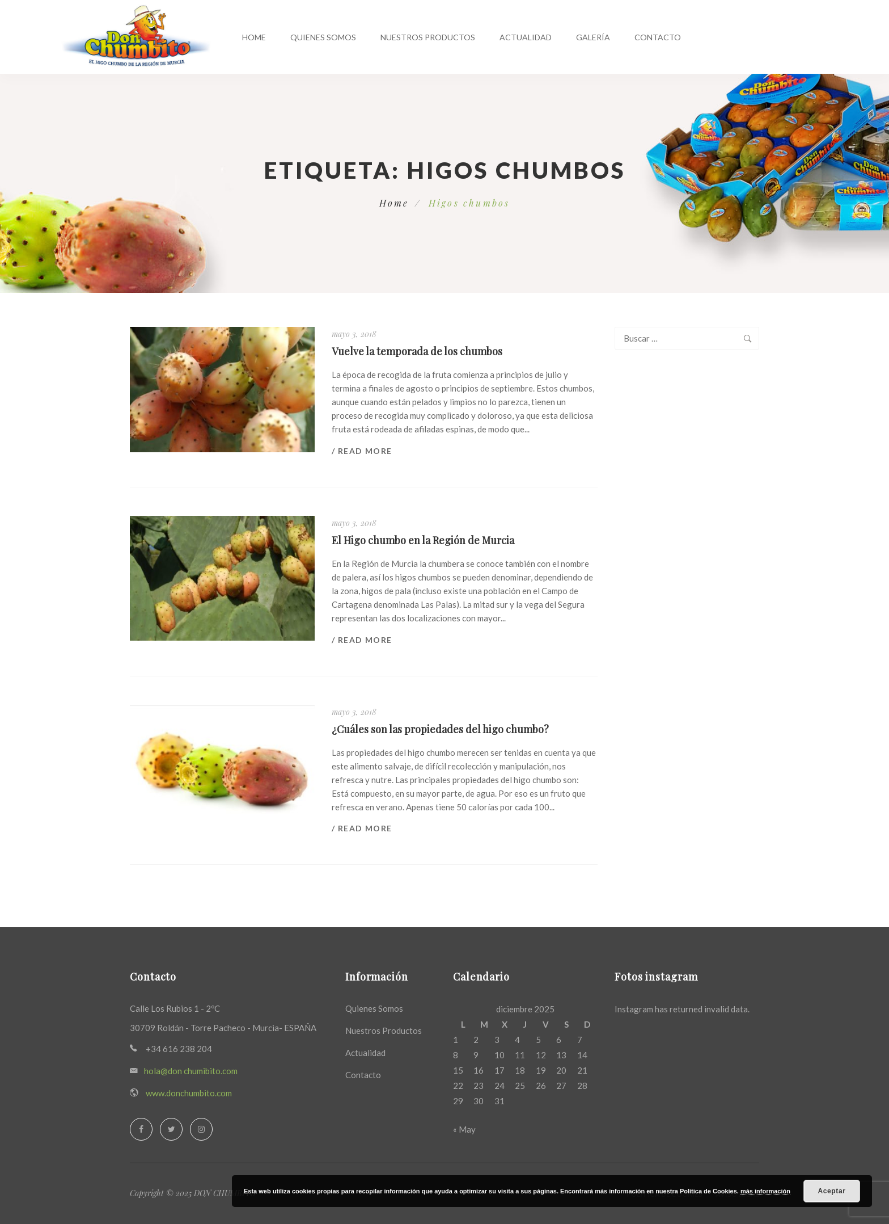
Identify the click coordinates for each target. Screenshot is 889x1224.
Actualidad (525, 37)
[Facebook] (141, 1129)
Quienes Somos (323, 37)
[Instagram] (201, 1129)
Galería (593, 37)
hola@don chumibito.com (191, 1071)
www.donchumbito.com (189, 1093)
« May (464, 1129)
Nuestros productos (427, 37)
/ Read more (362, 451)
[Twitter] (171, 1129)
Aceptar (832, 1191)
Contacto (657, 37)
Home (254, 37)
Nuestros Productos (383, 1030)
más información (765, 1191)
